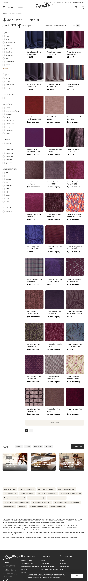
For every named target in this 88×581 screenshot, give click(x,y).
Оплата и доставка (27, 563)
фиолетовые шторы (52, 537)
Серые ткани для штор (10, 493)
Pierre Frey (7, 52)
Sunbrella (7, 65)
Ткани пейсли (22, 506)
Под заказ (7, 211)
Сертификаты (64, 566)
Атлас (6, 173)
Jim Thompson (9, 42)
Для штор (7, 163)
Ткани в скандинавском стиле (57, 498)
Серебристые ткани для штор (66, 489)
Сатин (6, 189)
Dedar (6, 36)
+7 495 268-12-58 (78, 2)
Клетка (6, 117)
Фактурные (8, 127)
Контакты (68, 2)
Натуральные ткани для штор (38, 506)
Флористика (8, 130)
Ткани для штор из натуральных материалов (67, 502)
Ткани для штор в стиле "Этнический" (71, 493)
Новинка (7, 143)
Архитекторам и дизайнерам (30, 566)
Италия (6, 82)
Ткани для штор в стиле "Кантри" (41, 502)
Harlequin (7, 46)
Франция (7, 88)
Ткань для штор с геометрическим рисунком (16, 502)
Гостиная (7, 98)
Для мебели (8, 153)
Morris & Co (7, 49)
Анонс (28, 447)
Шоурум (5, 2)
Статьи (18, 447)
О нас (62, 560)
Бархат (6, 108)
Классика (7, 114)
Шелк (6, 198)
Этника (6, 133)
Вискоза (7, 179)
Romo (6, 39)
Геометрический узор (11, 111)
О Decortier (47, 2)
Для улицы (7, 160)
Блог (61, 569)
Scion (6, 58)
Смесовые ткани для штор (57, 506)
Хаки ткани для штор (10, 489)
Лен (5, 182)
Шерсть (6, 202)
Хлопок (6, 195)
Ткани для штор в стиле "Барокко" (47, 493)
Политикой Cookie (55, 577)
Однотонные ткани (9, 506)
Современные (8, 124)
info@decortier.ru (9, 570)
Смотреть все (77, 446)
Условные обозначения (48, 566)
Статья (9, 457)
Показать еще (54, 423)
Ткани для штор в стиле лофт (37, 498)
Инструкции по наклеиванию (50, 569)
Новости (63, 563)
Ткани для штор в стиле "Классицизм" (14, 498)
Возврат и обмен (26, 560)
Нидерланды (8, 85)
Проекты (49, 447)
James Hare (8, 55)
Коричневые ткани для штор (46, 489)
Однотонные (8, 121)
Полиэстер (7, 186)
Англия (6, 78)
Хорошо (77, 575)
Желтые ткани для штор (27, 493)
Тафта (6, 192)
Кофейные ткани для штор (27, 489)
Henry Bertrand (8, 62)
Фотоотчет (38, 447)
